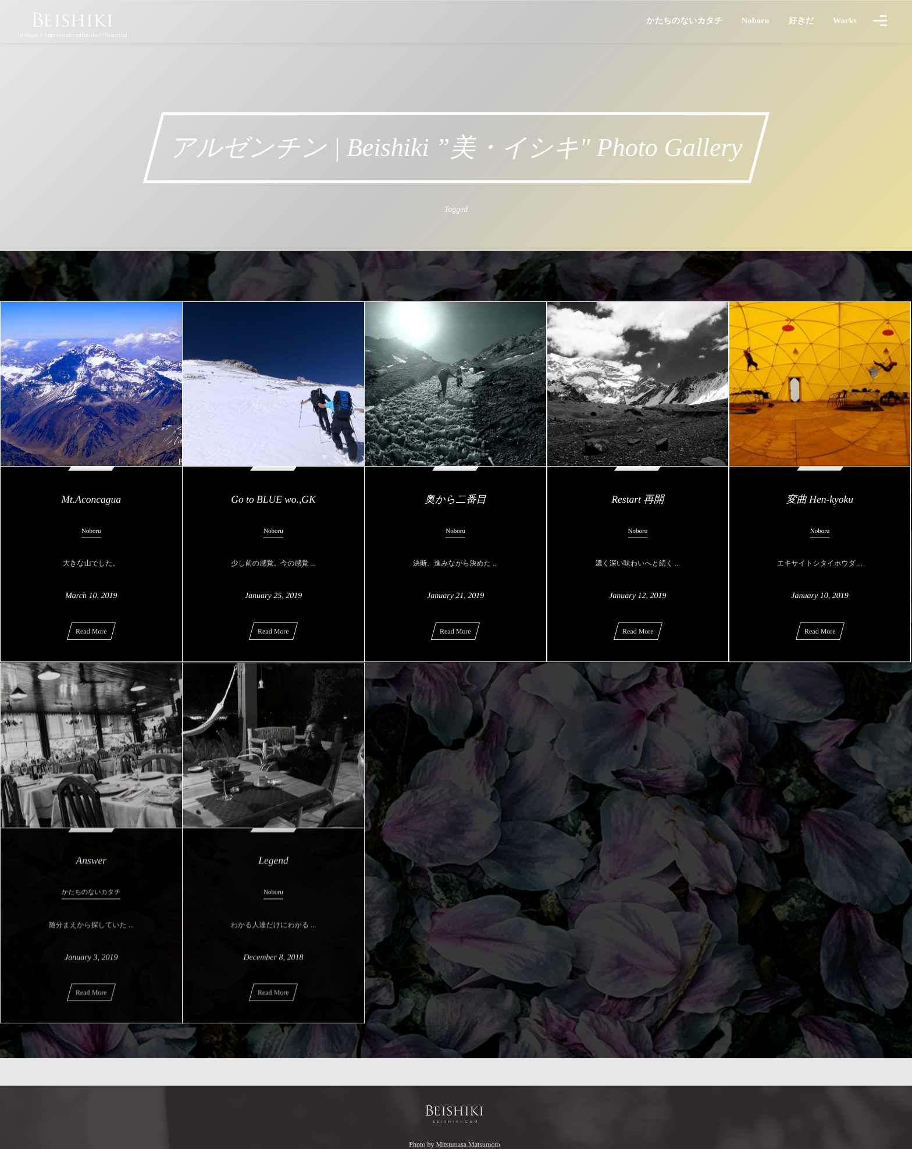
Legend (273, 867)
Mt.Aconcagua (92, 499)
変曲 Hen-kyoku (819, 499)
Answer (91, 867)
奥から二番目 (455, 499)
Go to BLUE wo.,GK (273, 499)
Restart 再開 (637, 499)
